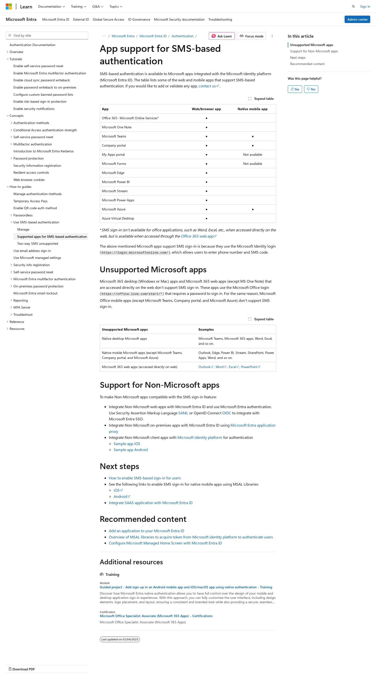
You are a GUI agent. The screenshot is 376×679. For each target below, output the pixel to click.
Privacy (278, 664)
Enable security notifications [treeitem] (33, 108)
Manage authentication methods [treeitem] (37, 193)
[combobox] (47, 35)
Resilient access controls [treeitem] (31, 172)
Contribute (259, 664)
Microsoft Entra (123, 36)
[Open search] (353, 6)
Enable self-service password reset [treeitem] (38, 66)
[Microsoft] (9, 6)
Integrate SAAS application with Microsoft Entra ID (151, 502)
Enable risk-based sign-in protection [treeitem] (39, 101)
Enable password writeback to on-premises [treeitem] (44, 87)
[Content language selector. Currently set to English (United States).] (28, 664)
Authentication (183, 36)
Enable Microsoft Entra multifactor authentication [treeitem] (49, 73)
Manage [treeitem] (23, 229)
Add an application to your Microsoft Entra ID (146, 530)
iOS (117, 490)
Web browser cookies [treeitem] (29, 179)
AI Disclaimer (189, 664)
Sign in (365, 6)
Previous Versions (217, 664)
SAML (183, 412)
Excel (232, 366)
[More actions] (272, 36)
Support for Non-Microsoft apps (314, 51)
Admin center (357, 19)
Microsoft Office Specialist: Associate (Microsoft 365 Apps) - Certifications (156, 616)
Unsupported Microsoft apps (311, 44)
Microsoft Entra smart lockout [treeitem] (35, 293)
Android (120, 496)
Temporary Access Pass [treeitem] (30, 201)
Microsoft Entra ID (153, 36)
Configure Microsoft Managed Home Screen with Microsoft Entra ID (165, 542)
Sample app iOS (127, 443)
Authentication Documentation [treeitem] (32, 44)
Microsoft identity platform (199, 437)
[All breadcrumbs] (104, 36)
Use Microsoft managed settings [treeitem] (37, 257)
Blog (239, 664)
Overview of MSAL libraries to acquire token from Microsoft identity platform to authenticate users (191, 536)
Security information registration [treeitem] (37, 165)
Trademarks (326, 664)
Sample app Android (131, 449)
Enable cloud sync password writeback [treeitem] (41, 80)
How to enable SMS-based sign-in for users (145, 477)
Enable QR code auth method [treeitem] (35, 208)
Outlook (205, 366)
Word (219, 366)
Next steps (298, 57)
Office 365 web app (197, 235)
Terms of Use (302, 664)
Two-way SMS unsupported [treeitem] (37, 243)
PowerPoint (249, 366)
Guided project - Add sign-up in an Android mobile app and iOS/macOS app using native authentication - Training (186, 587)
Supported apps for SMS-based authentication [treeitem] (52, 236)
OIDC (226, 412)
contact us (207, 85)
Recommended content (307, 63)
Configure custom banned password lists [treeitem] (43, 94)
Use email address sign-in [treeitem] (32, 250)
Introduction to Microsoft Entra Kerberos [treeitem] (43, 151)
